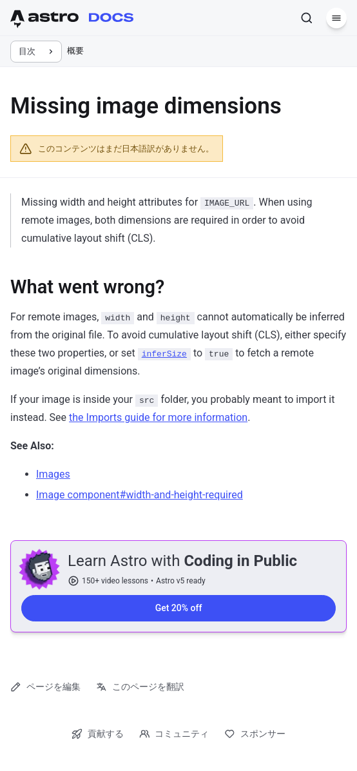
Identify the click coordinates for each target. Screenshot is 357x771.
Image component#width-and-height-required (139, 495)
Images (53, 474)
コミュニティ (174, 733)
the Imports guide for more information (158, 417)
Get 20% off (178, 608)
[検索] (306, 18)
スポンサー (254, 733)
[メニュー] (336, 18)
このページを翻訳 (140, 686)
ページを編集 (45, 686)
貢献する (98, 733)
